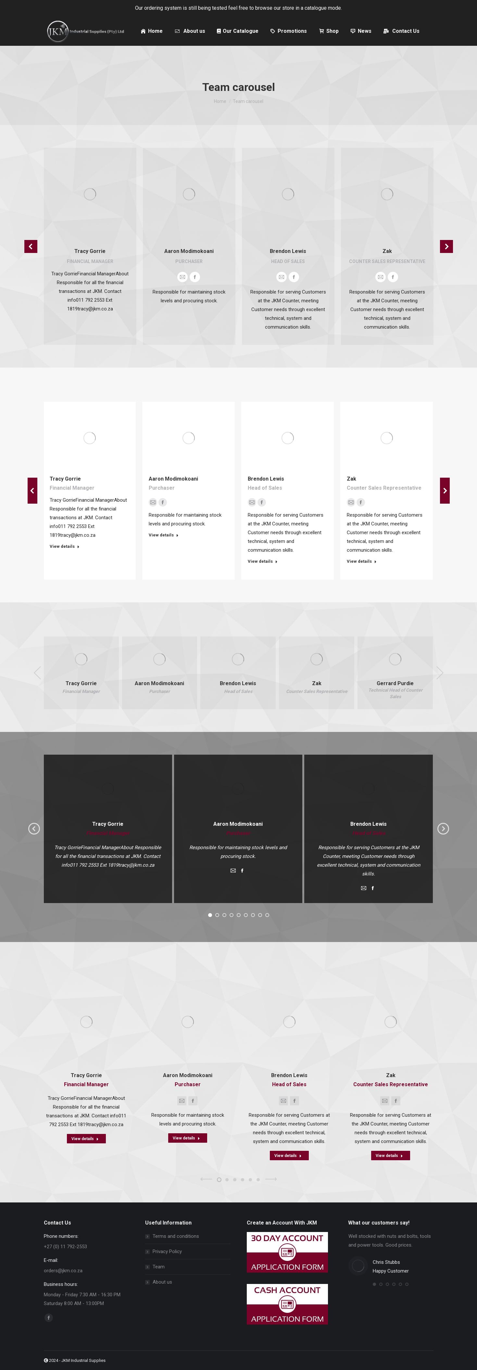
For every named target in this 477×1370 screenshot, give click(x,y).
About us (162, 1282)
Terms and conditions (176, 1236)
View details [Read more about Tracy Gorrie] (65, 546)
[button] (30, 246)
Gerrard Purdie (395, 683)
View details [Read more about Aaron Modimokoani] (164, 535)
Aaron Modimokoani (189, 251)
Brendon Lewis (288, 251)
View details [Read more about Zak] (362, 561)
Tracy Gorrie (90, 251)
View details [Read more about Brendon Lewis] (263, 561)
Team (159, 1267)
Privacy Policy (167, 1251)
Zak (387, 251)
